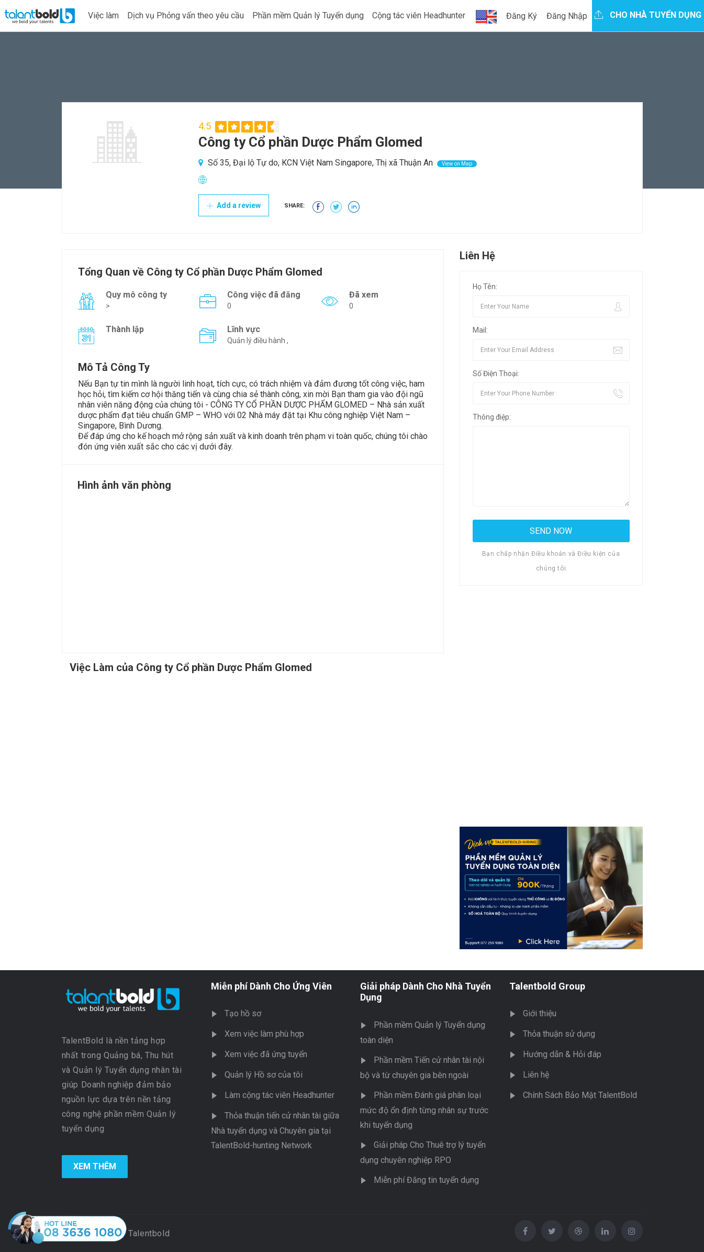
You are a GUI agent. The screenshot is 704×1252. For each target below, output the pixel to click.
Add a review (234, 205)
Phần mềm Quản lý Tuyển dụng (308, 15)
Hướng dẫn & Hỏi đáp (562, 1054)
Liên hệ (536, 1075)
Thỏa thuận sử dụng (559, 1034)
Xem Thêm (94, 1166)
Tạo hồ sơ (243, 1013)
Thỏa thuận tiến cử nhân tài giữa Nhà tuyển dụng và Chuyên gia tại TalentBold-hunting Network (275, 1130)
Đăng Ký (521, 16)
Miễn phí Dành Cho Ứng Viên (271, 986)
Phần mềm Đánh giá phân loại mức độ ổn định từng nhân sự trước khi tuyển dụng (424, 1110)
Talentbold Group (547, 986)
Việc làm (103, 15)
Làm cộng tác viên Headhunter (279, 1095)
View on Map (457, 164)
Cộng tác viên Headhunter (418, 15)
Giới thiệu (539, 1013)
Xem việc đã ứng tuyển (266, 1054)
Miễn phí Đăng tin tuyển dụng (426, 1180)
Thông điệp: (492, 417)
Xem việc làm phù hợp (264, 1034)
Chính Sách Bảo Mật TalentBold (580, 1095)
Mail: (480, 330)
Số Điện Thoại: (496, 373)
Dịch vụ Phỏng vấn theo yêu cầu (185, 15)
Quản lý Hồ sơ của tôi (264, 1075)
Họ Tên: (485, 286)
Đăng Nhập (566, 16)
